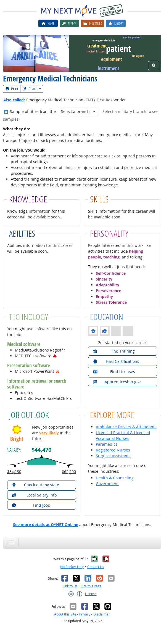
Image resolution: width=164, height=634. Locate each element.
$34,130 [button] (14, 471)
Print (11, 88)
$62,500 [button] (69, 471)
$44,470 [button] (41, 449)
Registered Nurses (113, 450)
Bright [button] (16, 438)
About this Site (65, 614)
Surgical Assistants (113, 455)
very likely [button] (49, 432)
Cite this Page (91, 586)
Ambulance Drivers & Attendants (126, 426)
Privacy (84, 614)
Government (107, 483)
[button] (54, 355)
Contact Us (95, 566)
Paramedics (106, 444)
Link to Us (70, 586)
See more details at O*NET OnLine (45, 524)
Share (30, 88)
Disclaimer (101, 614)
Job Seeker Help (72, 566)
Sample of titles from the (33, 111)
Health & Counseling (115, 477)
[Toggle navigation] (11, 542)
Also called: (14, 99)
